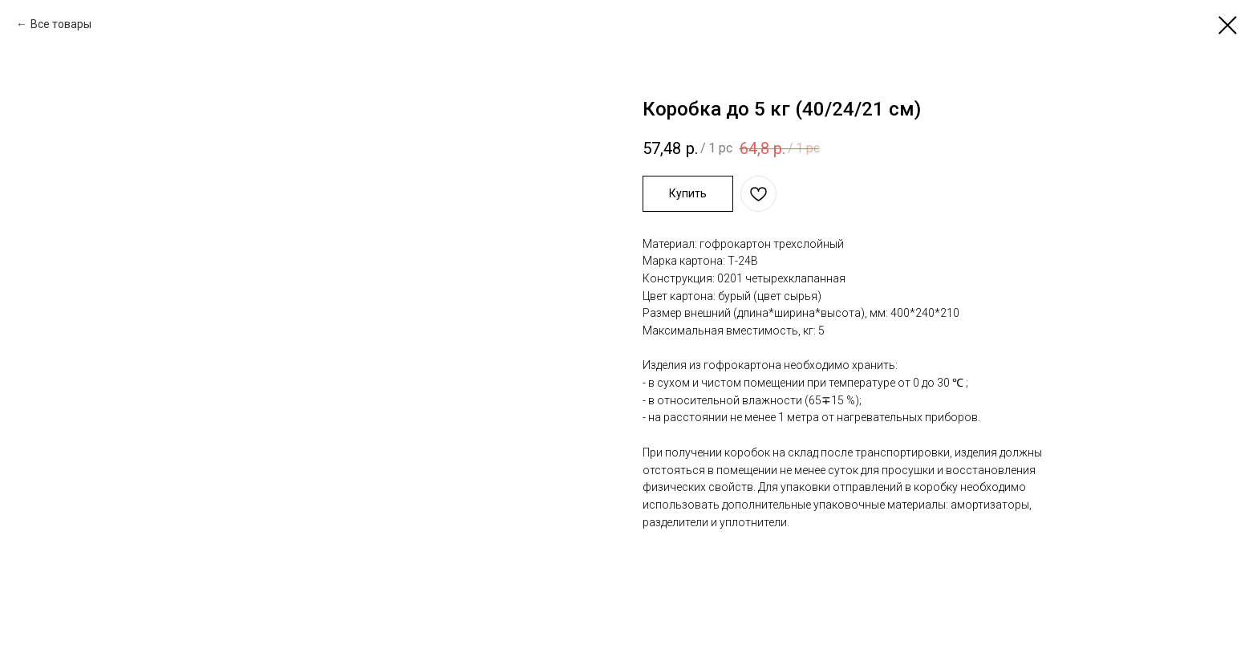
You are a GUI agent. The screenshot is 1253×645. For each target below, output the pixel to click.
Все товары (60, 24)
